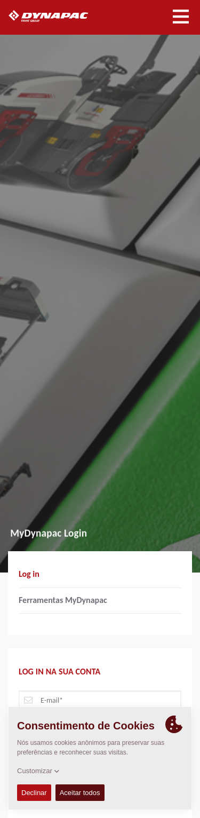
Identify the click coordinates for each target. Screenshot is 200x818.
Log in (29, 574)
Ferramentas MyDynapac (63, 600)
